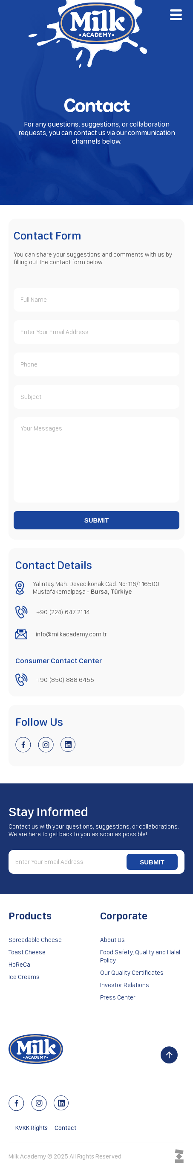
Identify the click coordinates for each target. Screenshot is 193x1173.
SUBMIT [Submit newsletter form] (152, 862)
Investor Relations (124, 985)
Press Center (117, 997)
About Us (112, 940)
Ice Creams (24, 977)
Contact (65, 1128)
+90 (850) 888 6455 (65, 680)
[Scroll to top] (169, 1054)
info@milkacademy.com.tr (71, 634)
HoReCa (19, 964)
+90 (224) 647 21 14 (63, 612)
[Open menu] (175, 14)
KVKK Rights (31, 1128)
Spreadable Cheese (35, 940)
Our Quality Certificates (132, 973)
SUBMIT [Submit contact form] (96, 520)
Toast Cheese (27, 952)
